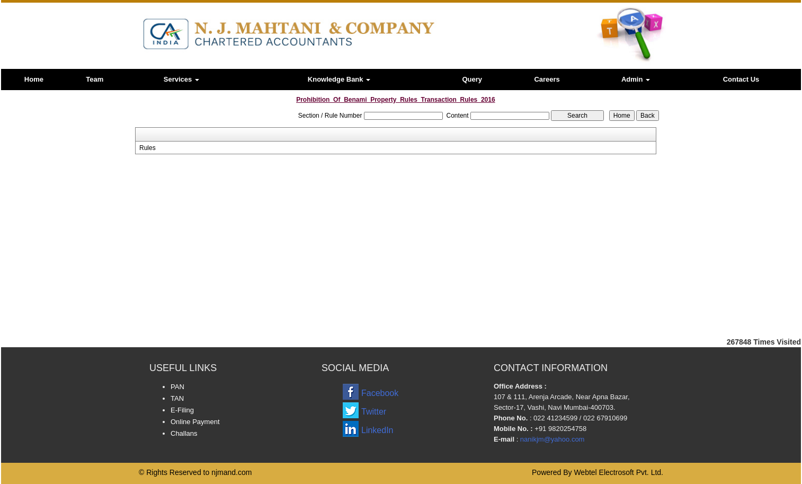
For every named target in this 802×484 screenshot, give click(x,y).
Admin (635, 79)
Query (472, 79)
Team (94, 79)
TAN (177, 398)
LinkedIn (377, 430)
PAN (177, 387)
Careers (546, 79)
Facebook (379, 393)
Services (181, 79)
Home (33, 79)
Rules (147, 148)
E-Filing (182, 410)
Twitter (373, 411)
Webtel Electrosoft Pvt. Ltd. (618, 472)
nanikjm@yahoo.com (552, 439)
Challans (184, 433)
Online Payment (195, 422)
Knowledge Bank (339, 79)
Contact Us (741, 79)
